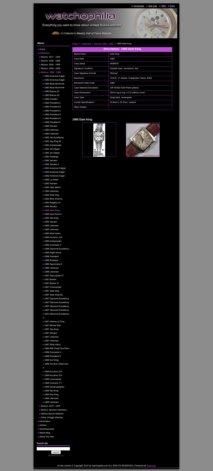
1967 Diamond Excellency (56, 298)
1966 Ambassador (53, 241)
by (60, 456)
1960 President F (52, 122)
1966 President (51, 256)
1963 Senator (50, 183)
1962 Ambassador (53, 145)
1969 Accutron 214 (53, 371)
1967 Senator (50, 333)
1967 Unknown (51, 337)
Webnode (151, 465)
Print (172, 6)
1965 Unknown (51, 225)
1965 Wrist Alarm (52, 233)
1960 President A (52, 103)
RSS (163, 6)
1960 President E (52, 118)
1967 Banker (50, 279)
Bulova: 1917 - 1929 (50, 57)
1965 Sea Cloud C (53, 214)
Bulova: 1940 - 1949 (50, 64)
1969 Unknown (51, 398)
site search (52, 456)
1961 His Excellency (54, 137)
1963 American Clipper (55, 168)
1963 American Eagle (54, 172)
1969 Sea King (51, 390)
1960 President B (52, 106)
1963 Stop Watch (52, 187)
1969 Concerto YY (53, 383)
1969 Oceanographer (54, 387)
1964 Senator (50, 206)
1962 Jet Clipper (52, 149)
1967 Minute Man (52, 325)
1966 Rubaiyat (51, 260)
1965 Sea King (51, 218)
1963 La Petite (51, 179)
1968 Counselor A (52, 352)
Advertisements (46, 429)
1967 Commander (52, 287)
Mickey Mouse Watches (52, 413)
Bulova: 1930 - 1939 (50, 60)
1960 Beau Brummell (54, 83)
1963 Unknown (51, 191)
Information (44, 421)
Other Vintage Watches (52, 417)
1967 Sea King (51, 329)
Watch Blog (44, 433)
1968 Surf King (51, 360)
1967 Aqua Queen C (54, 275)
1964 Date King (51, 195)
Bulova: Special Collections (54, 410)
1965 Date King (52, 210)
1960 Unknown (51, 130)
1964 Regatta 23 (52, 202)
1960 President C (52, 110)
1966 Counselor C (53, 245)
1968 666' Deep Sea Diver (56, 348)
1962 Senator (50, 160)
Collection (86, 43)
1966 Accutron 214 (53, 237)
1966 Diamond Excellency (56, 248)
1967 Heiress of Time (54, 321)
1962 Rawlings (51, 156)
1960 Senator (50, 126)
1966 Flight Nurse (52, 252)
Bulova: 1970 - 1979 (50, 406)
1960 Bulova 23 (51, 91)
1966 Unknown (51, 268)
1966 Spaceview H (53, 264)
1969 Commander (52, 379)
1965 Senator (50, 222)
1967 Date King (51, 291)
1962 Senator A (51, 164)
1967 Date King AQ (53, 294)
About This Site (46, 436)
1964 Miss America (53, 199)
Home (75, 43)
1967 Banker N (51, 283)
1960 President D (52, 114)
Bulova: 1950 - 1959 (50, 68)
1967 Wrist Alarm (52, 344)
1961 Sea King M (52, 141)
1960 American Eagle (54, 76)
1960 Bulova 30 (51, 95)
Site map (153, 6)
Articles (42, 425)
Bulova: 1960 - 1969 (103, 43)
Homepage (139, 6)
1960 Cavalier (51, 99)
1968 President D (52, 356)
